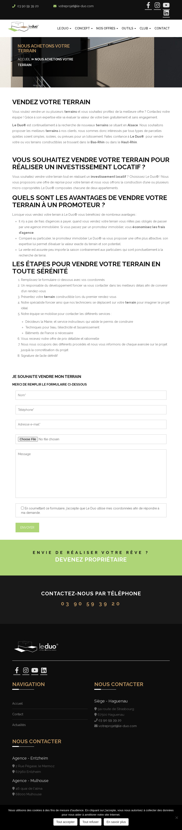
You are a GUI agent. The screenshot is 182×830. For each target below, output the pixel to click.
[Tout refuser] (176, 817)
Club (145, 28)
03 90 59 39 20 (28, 6)
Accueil (24, 59)
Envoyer (27, 527)
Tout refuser (90, 822)
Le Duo (64, 28)
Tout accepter (65, 822)
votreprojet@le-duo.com (76, 6)
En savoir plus (116, 822)
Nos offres (107, 28)
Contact (162, 28)
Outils (129, 28)
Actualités (19, 725)
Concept (84, 28)
